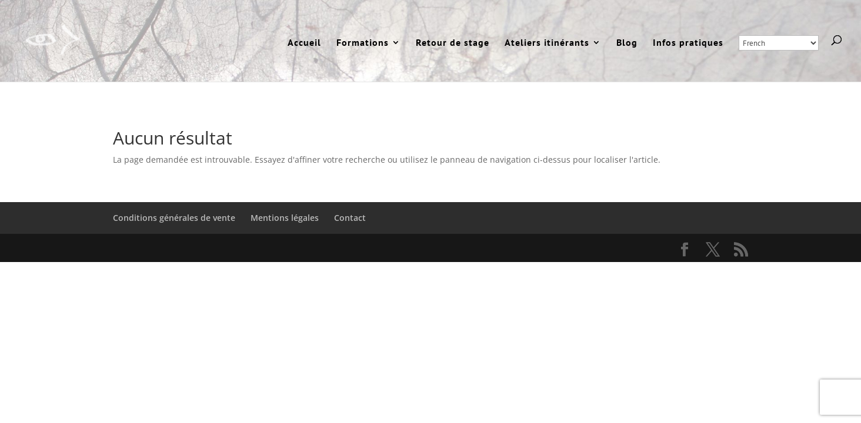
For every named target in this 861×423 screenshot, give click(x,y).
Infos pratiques (688, 43)
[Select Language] (779, 43)
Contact (350, 217)
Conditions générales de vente (174, 217)
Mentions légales (285, 217)
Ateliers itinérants (547, 43)
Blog (627, 43)
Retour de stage (452, 43)
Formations (362, 43)
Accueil (304, 43)
